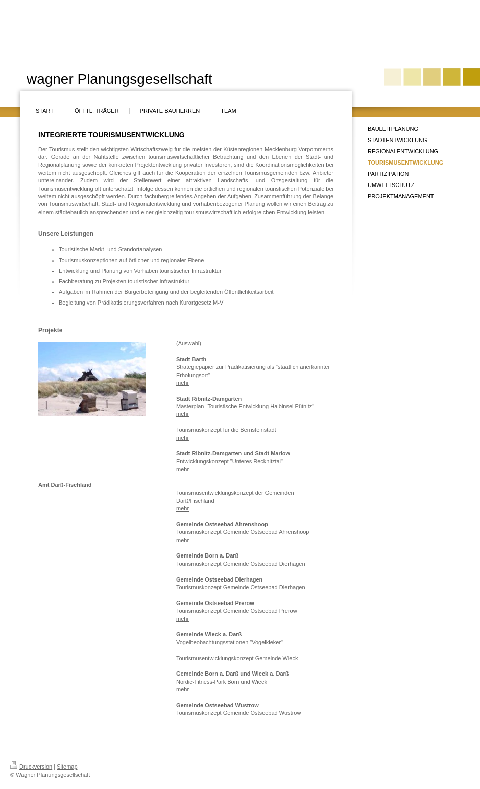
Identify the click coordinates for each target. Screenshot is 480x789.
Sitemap (67, 766)
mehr (182, 383)
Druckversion (31, 766)
